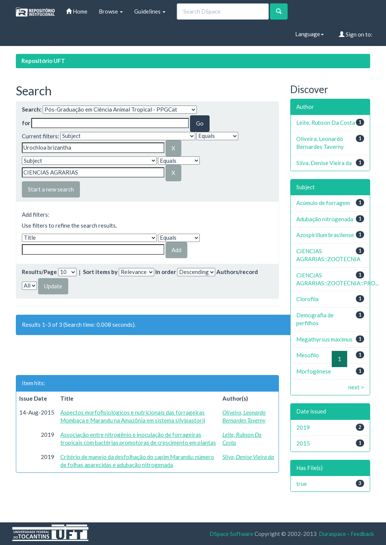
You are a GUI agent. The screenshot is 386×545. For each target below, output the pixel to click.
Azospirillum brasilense (325, 234)
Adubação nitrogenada (324, 219)
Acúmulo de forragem (323, 202)
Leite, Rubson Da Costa (325, 122)
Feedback (362, 533)
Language (309, 34)
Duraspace (332, 533)
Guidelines (149, 11)
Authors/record (237, 271)
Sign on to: (355, 34)
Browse (111, 11)
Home (76, 11)
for (26, 122)
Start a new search (51, 189)
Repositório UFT (43, 60)
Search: (31, 109)
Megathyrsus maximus (324, 339)
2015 (303, 443)
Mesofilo (307, 355)
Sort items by (100, 271)
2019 (303, 427)
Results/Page (39, 271)
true (301, 483)
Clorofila (307, 298)
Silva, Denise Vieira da (248, 456)
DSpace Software (231, 533)
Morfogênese (313, 371)
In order (165, 271)
